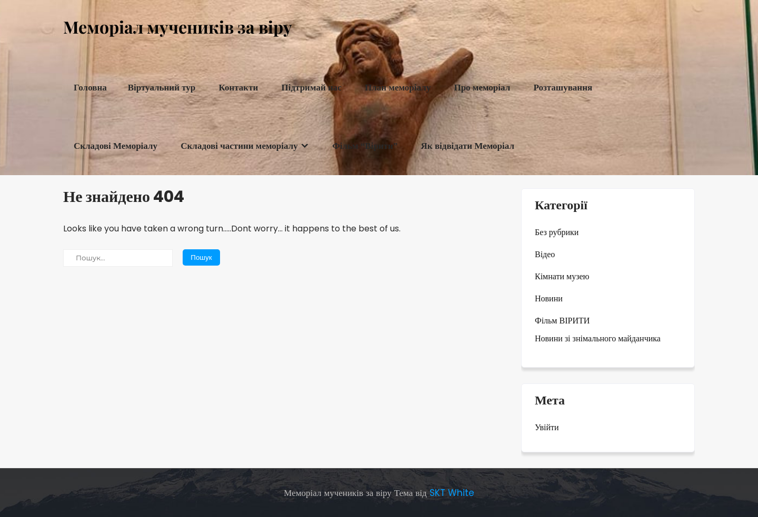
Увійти (547, 427)
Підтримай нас (312, 88)
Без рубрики (557, 232)
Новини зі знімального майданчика (598, 338)
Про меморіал (482, 88)
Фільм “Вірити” (364, 146)
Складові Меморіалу (115, 146)
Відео (545, 254)
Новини (549, 298)
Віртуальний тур (162, 88)
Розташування (562, 88)
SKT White (452, 492)
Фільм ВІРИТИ (562, 321)
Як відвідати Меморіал (467, 146)
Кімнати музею (562, 276)
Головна (90, 88)
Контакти (238, 88)
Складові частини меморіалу (239, 146)
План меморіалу (398, 88)
